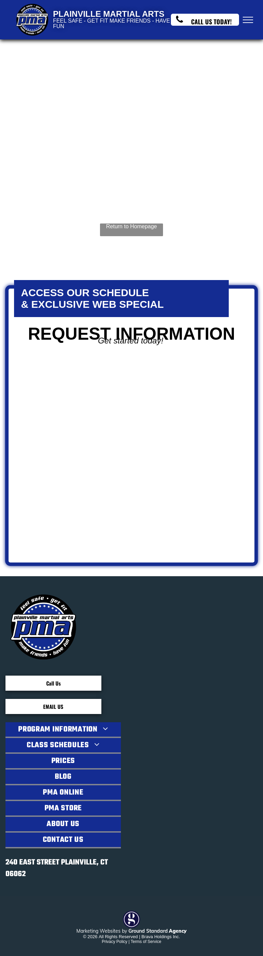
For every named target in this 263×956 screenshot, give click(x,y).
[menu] (248, 20)
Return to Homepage (131, 226)
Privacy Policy (114, 941)
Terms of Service (145, 941)
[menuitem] (63, 730)
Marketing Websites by (101, 931)
